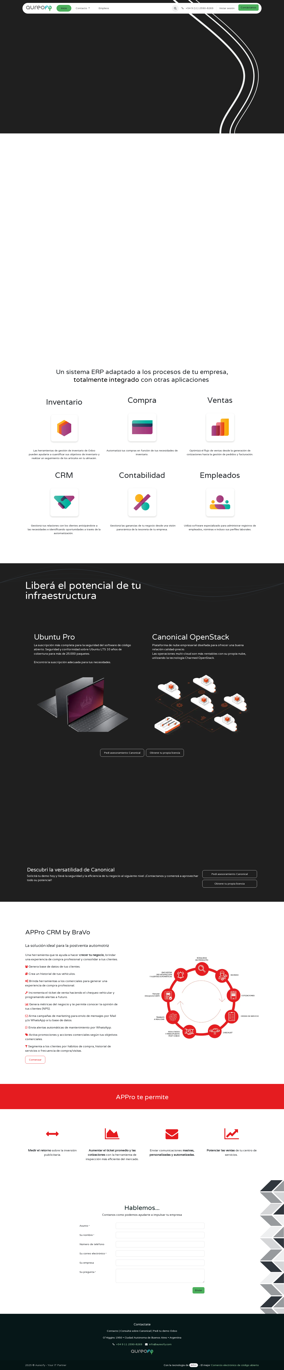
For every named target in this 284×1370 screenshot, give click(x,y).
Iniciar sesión (227, 8)
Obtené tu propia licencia (165, 752)
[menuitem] (64, 8)
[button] (175, 8)
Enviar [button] (198, 1290)
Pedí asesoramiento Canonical (122, 752)
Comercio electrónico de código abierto (235, 1365)
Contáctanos (248, 7)
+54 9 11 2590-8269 (129, 1344)
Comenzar (35, 1059)
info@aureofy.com (160, 1344)
